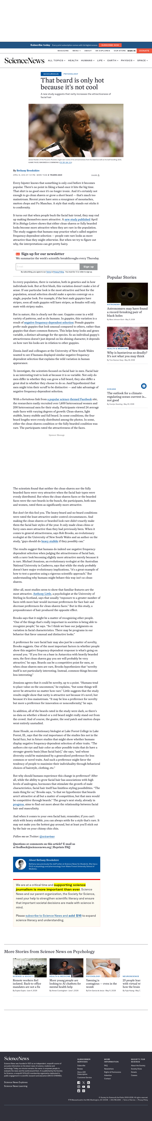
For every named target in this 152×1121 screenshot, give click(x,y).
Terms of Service (129, 1100)
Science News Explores (16, 1082)
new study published (77, 219)
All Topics (56, 60)
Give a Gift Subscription (82, 1073)
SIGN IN (131, 51)
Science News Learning (15, 1086)
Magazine (63, 51)
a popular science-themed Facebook (69, 399)
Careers (134, 1075)
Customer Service (84, 1077)
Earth (112, 60)
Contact (107, 1078)
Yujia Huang (129, 990)
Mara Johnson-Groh (116, 319)
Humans (88, 60)
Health (73, 60)
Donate (144, 51)
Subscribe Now (110, 45)
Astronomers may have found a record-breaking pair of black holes (127, 312)
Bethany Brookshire (28, 171)
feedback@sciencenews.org (33, 847)
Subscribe (81, 1065)
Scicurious (51, 74)
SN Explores (102, 51)
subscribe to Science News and (53, 916)
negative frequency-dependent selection (48, 322)
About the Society (138, 1065)
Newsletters (109, 1069)
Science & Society (23, 976)
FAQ (106, 1065)
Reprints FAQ (61, 847)
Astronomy (113, 304)
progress (18, 804)
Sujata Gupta (20, 990)
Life (101, 60)
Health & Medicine (117, 349)
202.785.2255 (115, 1100)
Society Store (136, 1069)
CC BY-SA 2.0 (66, 162)
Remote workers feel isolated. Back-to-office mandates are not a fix (27, 983)
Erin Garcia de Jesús (96, 990)
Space (142, 60)
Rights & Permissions (112, 1072)
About (88, 51)
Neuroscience (131, 976)
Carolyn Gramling (115, 404)
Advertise (108, 1075)
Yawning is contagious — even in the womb (101, 983)
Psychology (71, 74)
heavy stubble (49, 541)
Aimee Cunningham (59, 990)
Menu (77, 51)
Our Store (120, 51)
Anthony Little (42, 594)
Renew (80, 1069)
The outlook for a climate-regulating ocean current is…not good (126, 397)
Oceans (111, 389)
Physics (127, 60)
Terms (48, 272)
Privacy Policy (58, 272)
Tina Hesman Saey (116, 360)
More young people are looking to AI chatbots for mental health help (65, 983)
